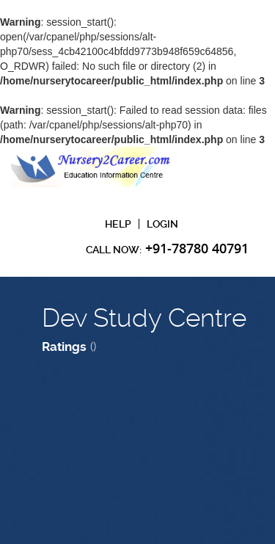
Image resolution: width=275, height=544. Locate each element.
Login (162, 224)
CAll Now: (167, 248)
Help (118, 224)
